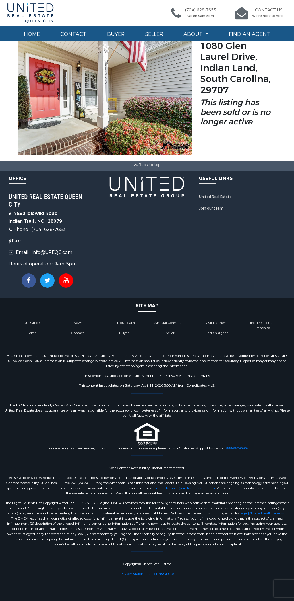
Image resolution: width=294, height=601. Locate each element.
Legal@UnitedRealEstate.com (263, 513)
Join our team (211, 208)
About (193, 34)
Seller (154, 34)
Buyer (116, 34)
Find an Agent (249, 34)
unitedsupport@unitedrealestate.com (185, 488)
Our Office (32, 322)
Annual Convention (170, 322)
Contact (73, 34)
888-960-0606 (237, 448)
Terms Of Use (163, 573)
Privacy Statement (135, 573)
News (78, 322)
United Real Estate (215, 197)
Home (32, 34)
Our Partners (216, 322)
